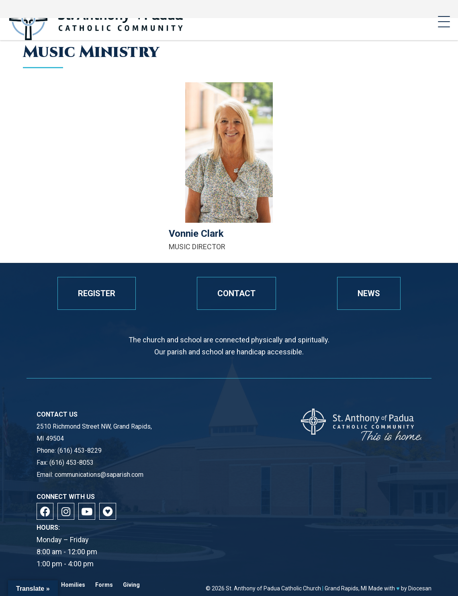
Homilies (73, 585)
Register (96, 293)
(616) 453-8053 (71, 462)
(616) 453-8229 (79, 450)
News (369, 293)
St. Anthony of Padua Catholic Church (273, 588)
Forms (104, 585)
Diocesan (419, 588)
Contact (236, 293)
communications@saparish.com (99, 474)
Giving (131, 585)
